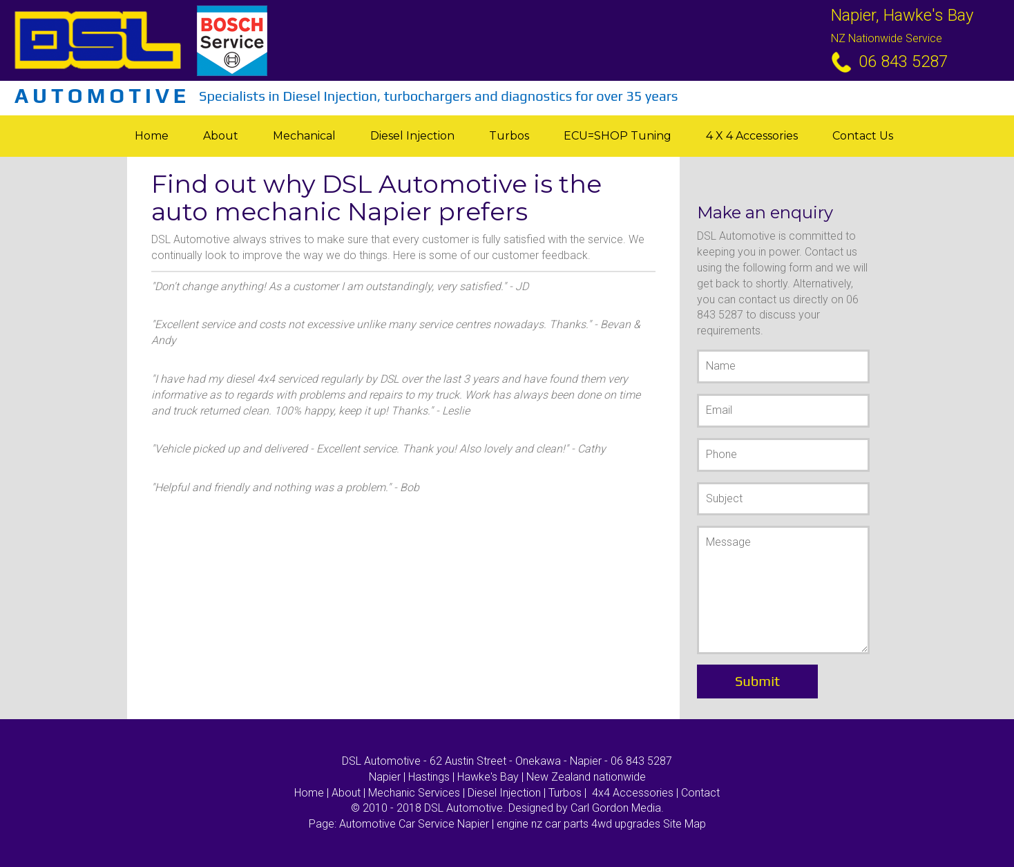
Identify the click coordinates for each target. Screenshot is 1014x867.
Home (152, 135)
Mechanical (304, 135)
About (220, 135)
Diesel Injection (412, 135)
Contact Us (862, 135)
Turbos (509, 135)
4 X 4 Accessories (752, 135)
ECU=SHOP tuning (617, 135)
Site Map (684, 823)
